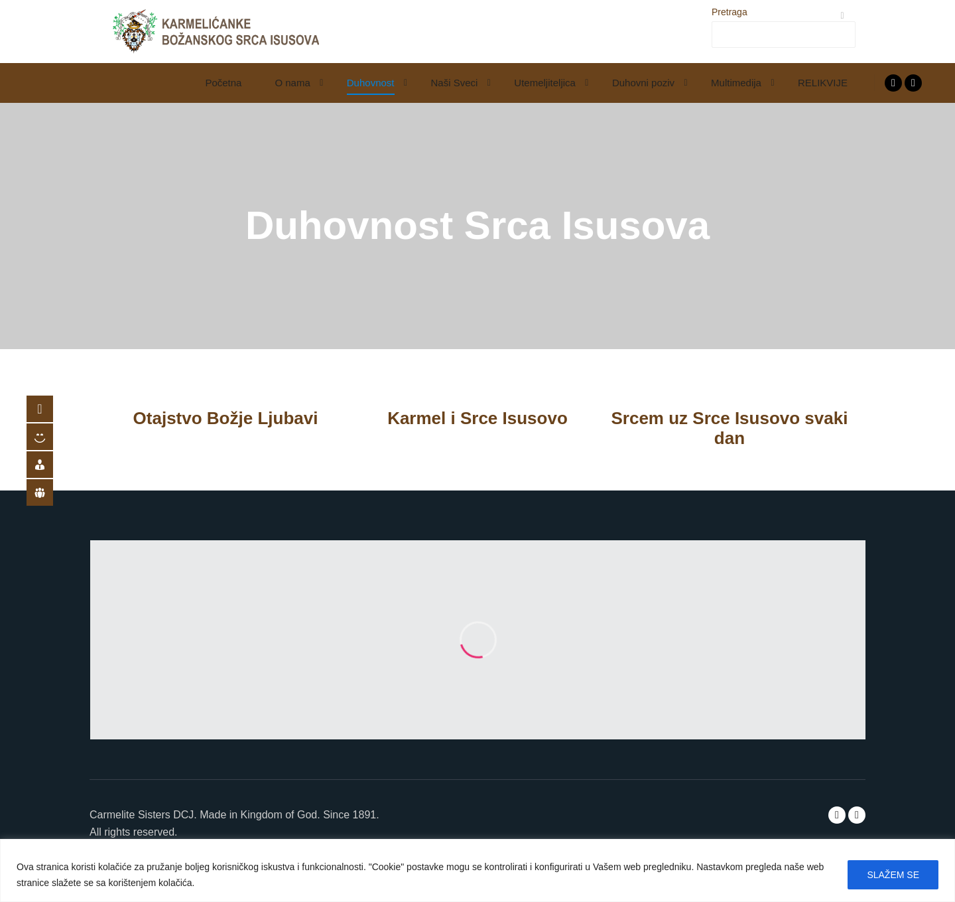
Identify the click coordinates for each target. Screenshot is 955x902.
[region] (477, 870)
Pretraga (729, 12)
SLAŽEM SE (893, 874)
